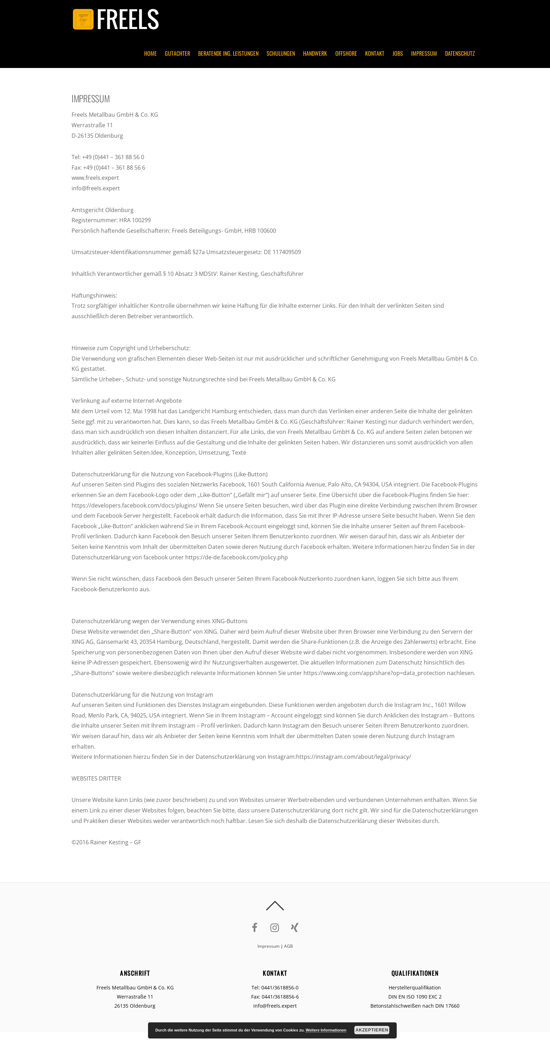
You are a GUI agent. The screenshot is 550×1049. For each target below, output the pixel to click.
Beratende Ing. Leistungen (228, 53)
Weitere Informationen (326, 1030)
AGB (288, 946)
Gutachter (177, 53)
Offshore (346, 53)
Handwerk (315, 53)
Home (150, 53)
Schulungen (281, 53)
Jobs (398, 53)
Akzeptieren (372, 1030)
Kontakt (374, 53)
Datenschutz (460, 53)
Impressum (424, 53)
